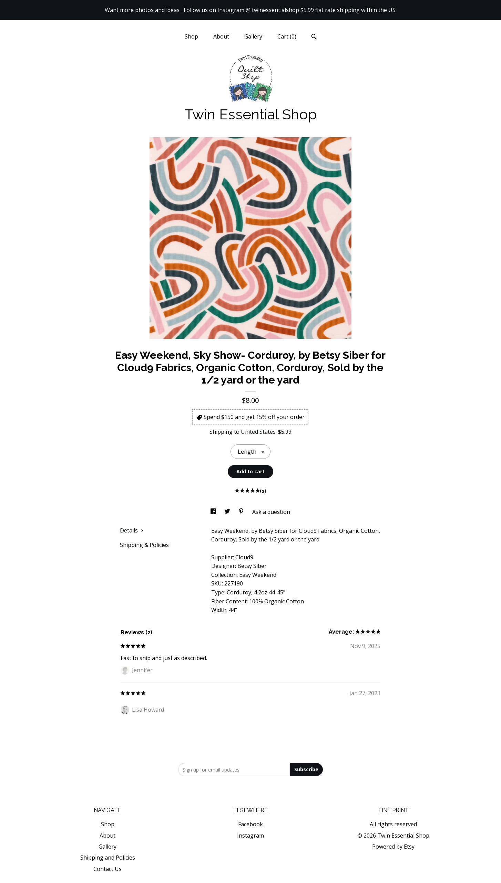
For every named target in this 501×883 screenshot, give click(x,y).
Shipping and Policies (107, 857)
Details (132, 530)
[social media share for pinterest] (241, 512)
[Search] (314, 37)
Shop (191, 36)
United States (258, 431)
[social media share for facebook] (214, 512)
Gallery (253, 36)
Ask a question (271, 512)
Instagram (250, 835)
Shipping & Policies (144, 545)
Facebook (250, 824)
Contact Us (107, 869)
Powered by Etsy (393, 846)
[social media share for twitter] (228, 512)
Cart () (286, 36)
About (221, 36)
